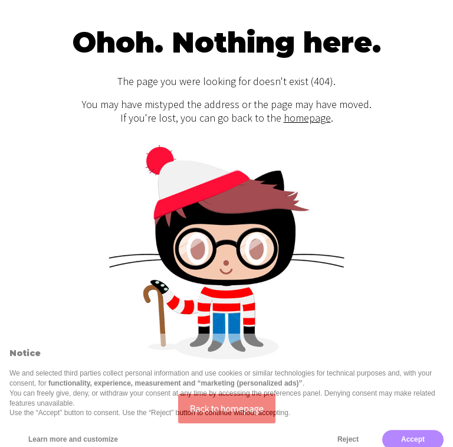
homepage (307, 118)
